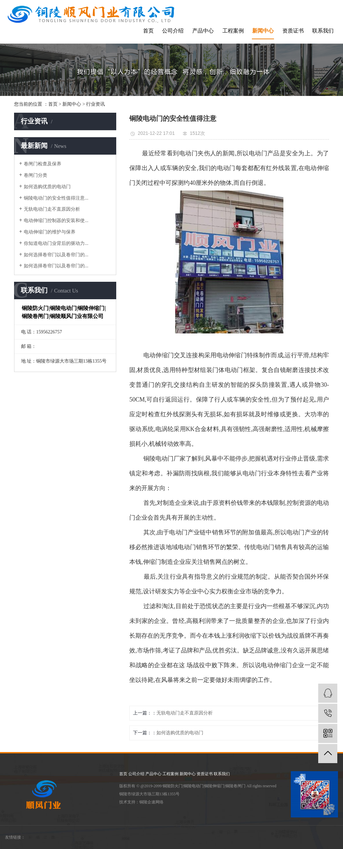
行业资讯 (95, 104)
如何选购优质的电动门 (47, 186)
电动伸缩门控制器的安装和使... (56, 220)
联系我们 (323, 31)
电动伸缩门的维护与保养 (49, 231)
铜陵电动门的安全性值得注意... (56, 198)
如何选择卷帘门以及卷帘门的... (56, 254)
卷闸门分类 (35, 175)
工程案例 (233, 31)
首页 (148, 31)
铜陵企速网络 (151, 802)
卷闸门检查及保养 (42, 163)
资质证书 (293, 31)
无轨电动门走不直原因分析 (52, 209)
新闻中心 (263, 31)
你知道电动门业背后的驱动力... (56, 243)
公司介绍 (173, 31)
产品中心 (203, 31)
